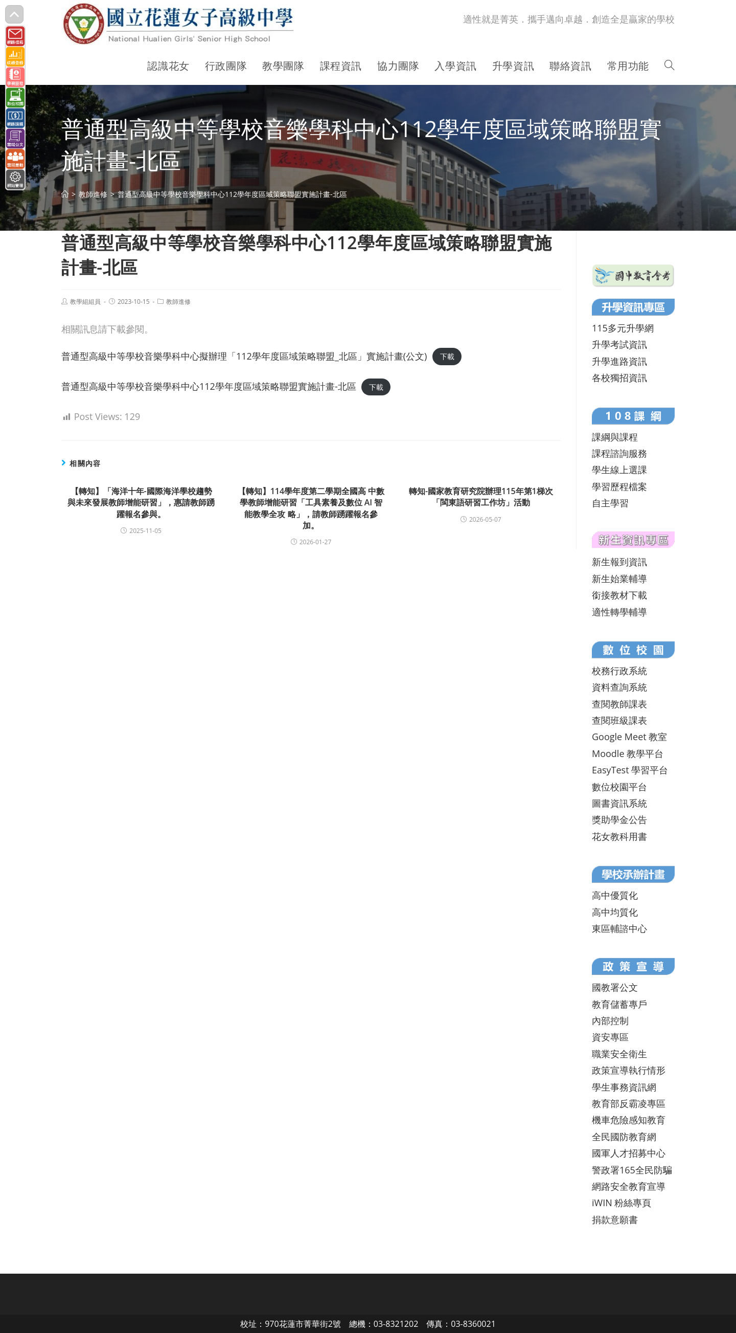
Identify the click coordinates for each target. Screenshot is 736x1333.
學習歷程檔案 (619, 486)
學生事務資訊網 (624, 1087)
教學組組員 (85, 301)
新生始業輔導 (619, 578)
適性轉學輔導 (619, 612)
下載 (447, 357)
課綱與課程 (615, 437)
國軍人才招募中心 (628, 1153)
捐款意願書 (615, 1219)
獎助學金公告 (619, 819)
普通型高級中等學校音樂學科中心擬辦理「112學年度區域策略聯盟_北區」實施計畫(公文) (244, 356)
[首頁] (64, 194)
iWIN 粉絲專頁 (621, 1202)
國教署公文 (615, 987)
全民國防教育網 (624, 1136)
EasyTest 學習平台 (630, 770)
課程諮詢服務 (619, 453)
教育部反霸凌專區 (628, 1103)
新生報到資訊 (619, 562)
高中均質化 (615, 912)
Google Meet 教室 (629, 736)
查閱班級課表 (619, 720)
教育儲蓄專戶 (619, 1004)
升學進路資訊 (619, 361)
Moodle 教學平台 (627, 753)
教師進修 (178, 301)
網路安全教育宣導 (628, 1186)
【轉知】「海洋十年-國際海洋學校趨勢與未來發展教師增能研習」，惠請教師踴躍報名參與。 (141, 502)
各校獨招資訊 (619, 377)
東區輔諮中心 (619, 928)
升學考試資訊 (619, 344)
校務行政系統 (619, 670)
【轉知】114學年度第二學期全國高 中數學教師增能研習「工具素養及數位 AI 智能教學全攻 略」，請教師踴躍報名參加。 (311, 508)
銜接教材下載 (619, 595)
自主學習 (610, 503)
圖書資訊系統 (619, 803)
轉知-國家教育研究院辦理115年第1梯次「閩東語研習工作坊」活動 (481, 496)
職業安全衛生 (619, 1054)
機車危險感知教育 (628, 1120)
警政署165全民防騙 (632, 1170)
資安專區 (610, 1037)
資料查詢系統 (619, 687)
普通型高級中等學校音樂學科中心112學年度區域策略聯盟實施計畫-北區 (208, 386)
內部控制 (610, 1020)
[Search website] (669, 66)
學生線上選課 (619, 469)
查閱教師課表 (619, 704)
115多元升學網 (623, 328)
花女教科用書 (619, 836)
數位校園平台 (619, 787)
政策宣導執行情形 (628, 1070)
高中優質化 (615, 895)
